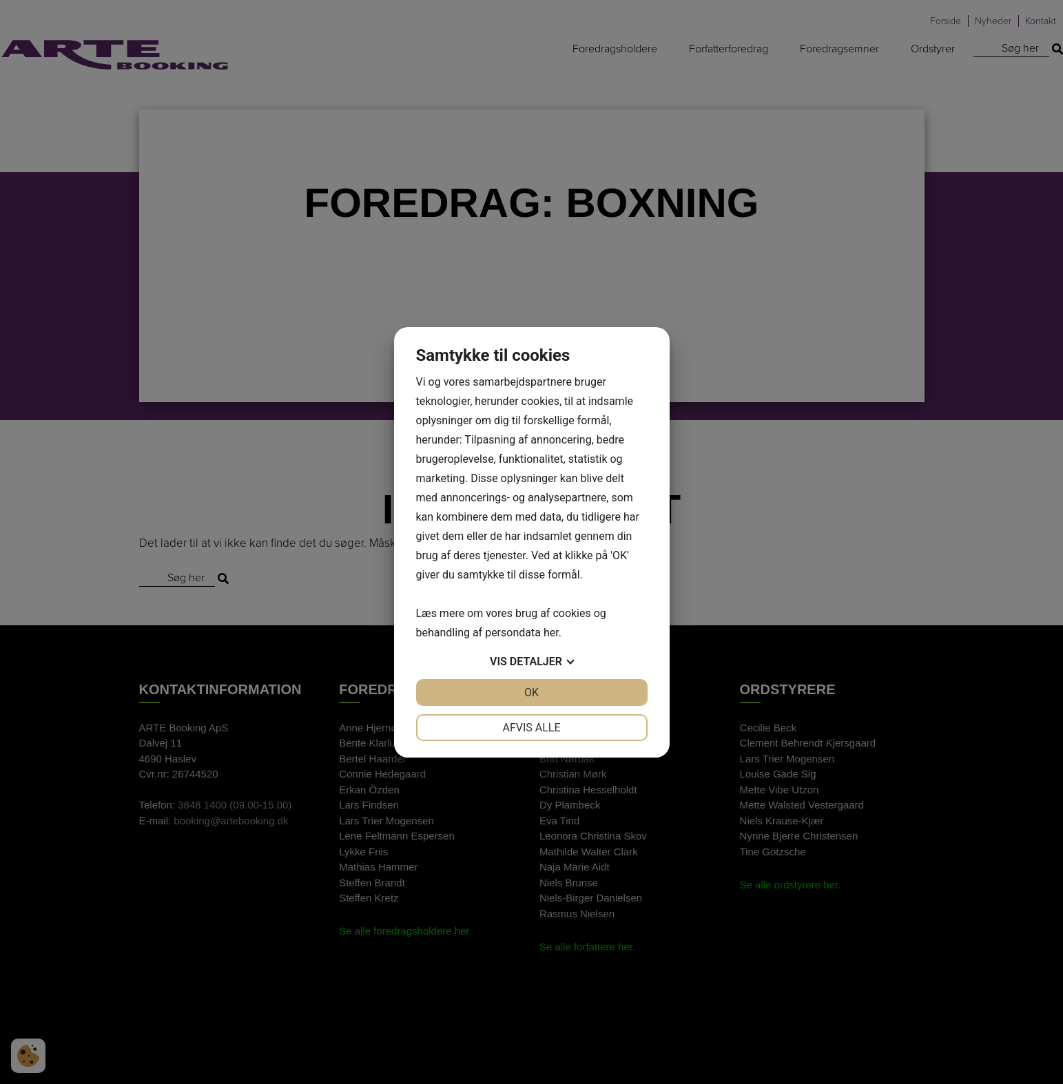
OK (531, 692)
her (551, 632)
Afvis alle (531, 727)
